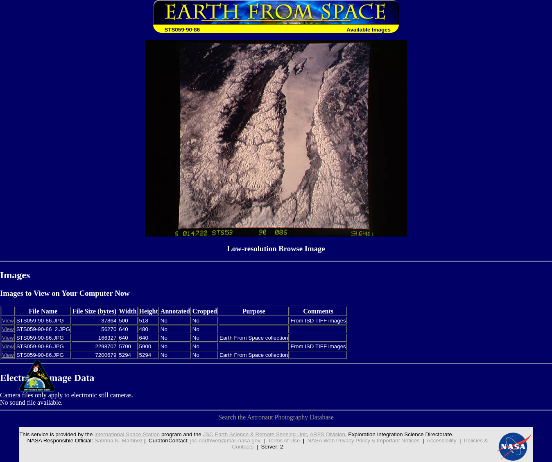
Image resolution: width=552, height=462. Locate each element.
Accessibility (442, 440)
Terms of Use (284, 440)
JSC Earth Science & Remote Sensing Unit (255, 434)
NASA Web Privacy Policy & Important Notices (364, 440)
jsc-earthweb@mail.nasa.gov (225, 440)
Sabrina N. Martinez (119, 440)
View (8, 321)
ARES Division (327, 434)
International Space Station (127, 434)
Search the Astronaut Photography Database (276, 417)
